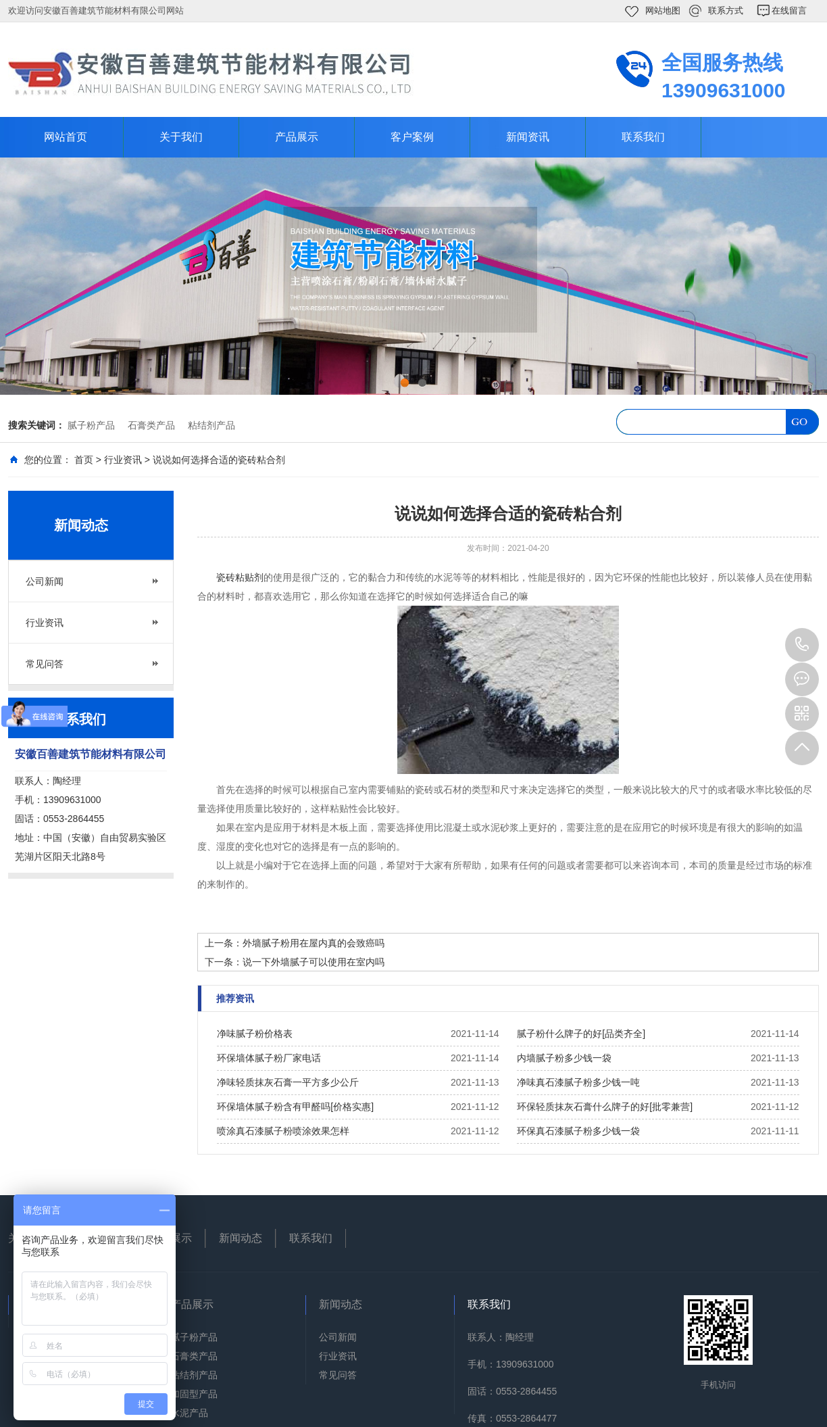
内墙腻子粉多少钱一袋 (564, 1058)
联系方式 (725, 10)
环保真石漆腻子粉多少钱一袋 (578, 1131)
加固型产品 (194, 1393)
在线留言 (789, 10)
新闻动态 (240, 1238)
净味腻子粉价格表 (255, 1033)
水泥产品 (189, 1412)
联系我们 (643, 137)
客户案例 (412, 137)
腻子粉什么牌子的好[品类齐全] (581, 1033)
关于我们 (181, 137)
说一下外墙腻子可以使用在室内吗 (313, 962)
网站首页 (65, 137)
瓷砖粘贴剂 (240, 577)
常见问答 (45, 663)
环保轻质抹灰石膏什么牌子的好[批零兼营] (605, 1106)
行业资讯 (123, 459)
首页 (83, 459)
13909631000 (802, 645)
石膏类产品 (151, 425)
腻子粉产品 (91, 425)
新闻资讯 (527, 137)
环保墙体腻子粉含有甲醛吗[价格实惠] (295, 1106)
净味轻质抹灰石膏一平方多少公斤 (288, 1082)
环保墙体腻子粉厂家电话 (269, 1058)
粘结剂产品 (211, 425)
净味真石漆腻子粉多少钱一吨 (578, 1082)
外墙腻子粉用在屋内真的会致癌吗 (313, 943)
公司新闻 (45, 581)
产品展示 (296, 137)
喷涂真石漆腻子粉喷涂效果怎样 (283, 1131)
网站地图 (662, 10)
